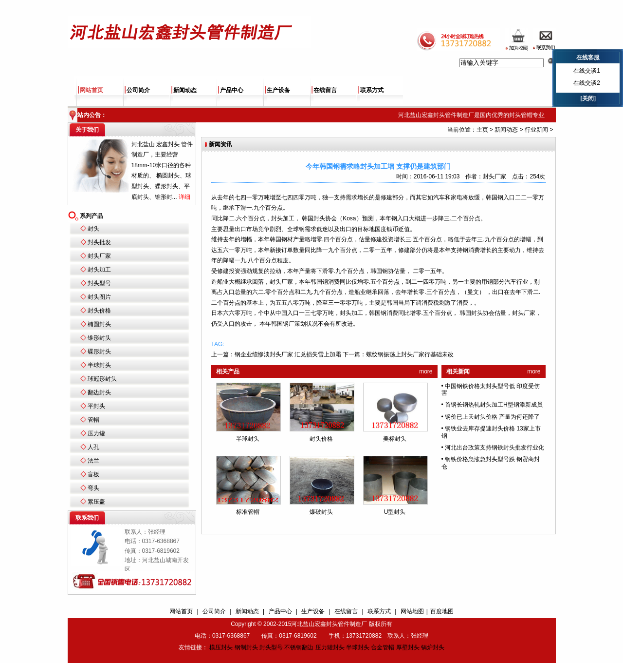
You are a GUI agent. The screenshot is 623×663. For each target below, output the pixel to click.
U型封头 (395, 511)
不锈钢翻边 (298, 647)
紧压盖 (96, 501)
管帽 (93, 419)
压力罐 (96, 433)
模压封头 (221, 647)
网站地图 (412, 611)
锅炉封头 (432, 647)
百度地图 (442, 611)
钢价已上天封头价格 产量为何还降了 (492, 416)
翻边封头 (99, 392)
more (425, 371)
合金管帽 (382, 647)
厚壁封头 (408, 647)
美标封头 (394, 438)
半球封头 (99, 365)
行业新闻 (536, 129)
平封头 (96, 406)
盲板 (93, 474)
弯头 (93, 488)
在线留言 (325, 90)
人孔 (93, 447)
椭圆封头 (99, 324)
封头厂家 (99, 256)
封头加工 (99, 269)
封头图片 (99, 296)
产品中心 (231, 90)
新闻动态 (185, 90)
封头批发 (99, 242)
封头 (93, 228)
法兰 (93, 460)
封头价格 (99, 310)
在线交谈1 (586, 70)
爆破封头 (321, 511)
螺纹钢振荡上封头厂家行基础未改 (410, 354)
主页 (482, 129)
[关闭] (588, 98)
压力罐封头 (330, 647)
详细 (184, 197)
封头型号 (99, 283)
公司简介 (138, 90)
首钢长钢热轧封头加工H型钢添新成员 (494, 404)
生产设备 (278, 90)
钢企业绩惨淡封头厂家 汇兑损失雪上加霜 (288, 354)
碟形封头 (99, 351)
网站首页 (91, 90)
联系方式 (372, 90)
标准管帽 (247, 511)
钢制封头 (246, 647)
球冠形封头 (102, 378)
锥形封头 (99, 337)
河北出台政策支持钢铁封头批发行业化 (494, 447)
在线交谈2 (586, 82)
